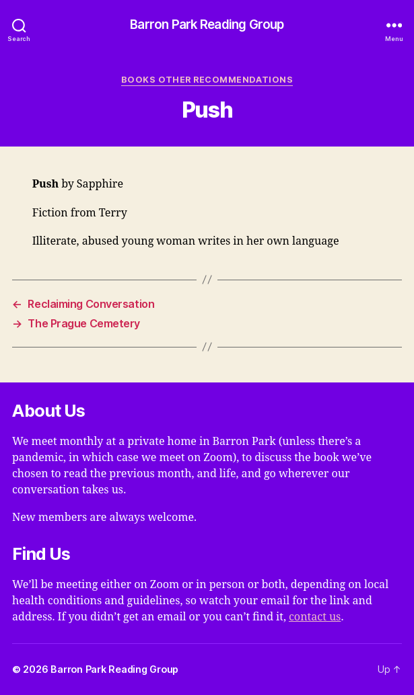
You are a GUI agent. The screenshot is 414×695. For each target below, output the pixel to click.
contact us (315, 617)
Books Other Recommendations (207, 80)
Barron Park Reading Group (206, 25)
